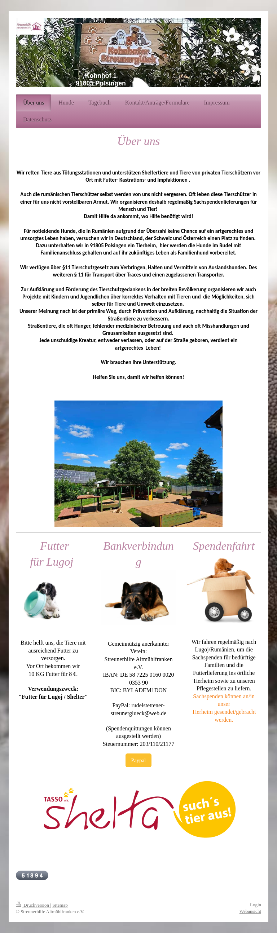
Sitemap (60, 905)
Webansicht (250, 911)
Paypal (138, 760)
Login (255, 904)
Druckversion (33, 905)
